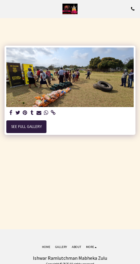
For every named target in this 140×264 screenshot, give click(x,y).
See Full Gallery (26, 126)
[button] (7, 9)
